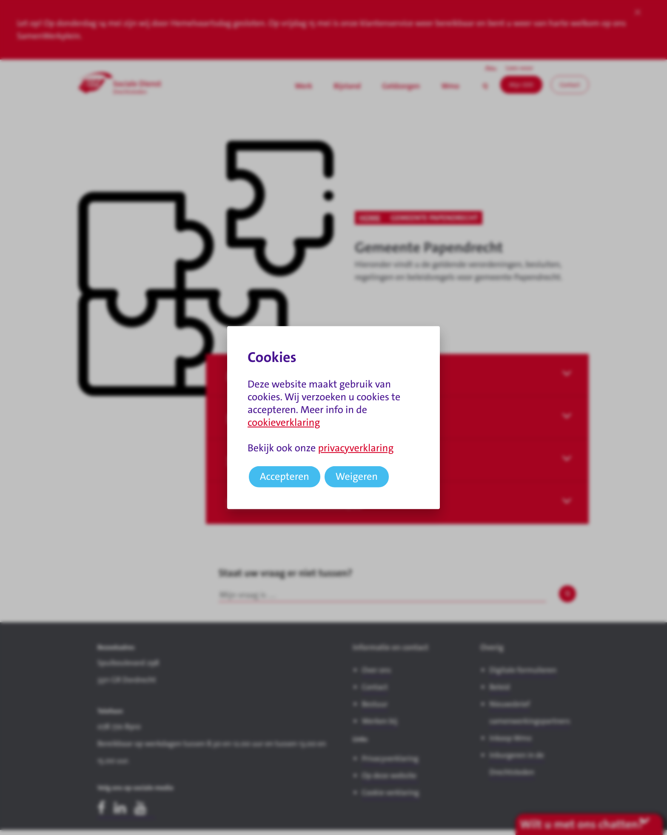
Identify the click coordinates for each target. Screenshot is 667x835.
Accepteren (284, 476)
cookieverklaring (284, 422)
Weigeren (357, 476)
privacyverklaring (355, 448)
